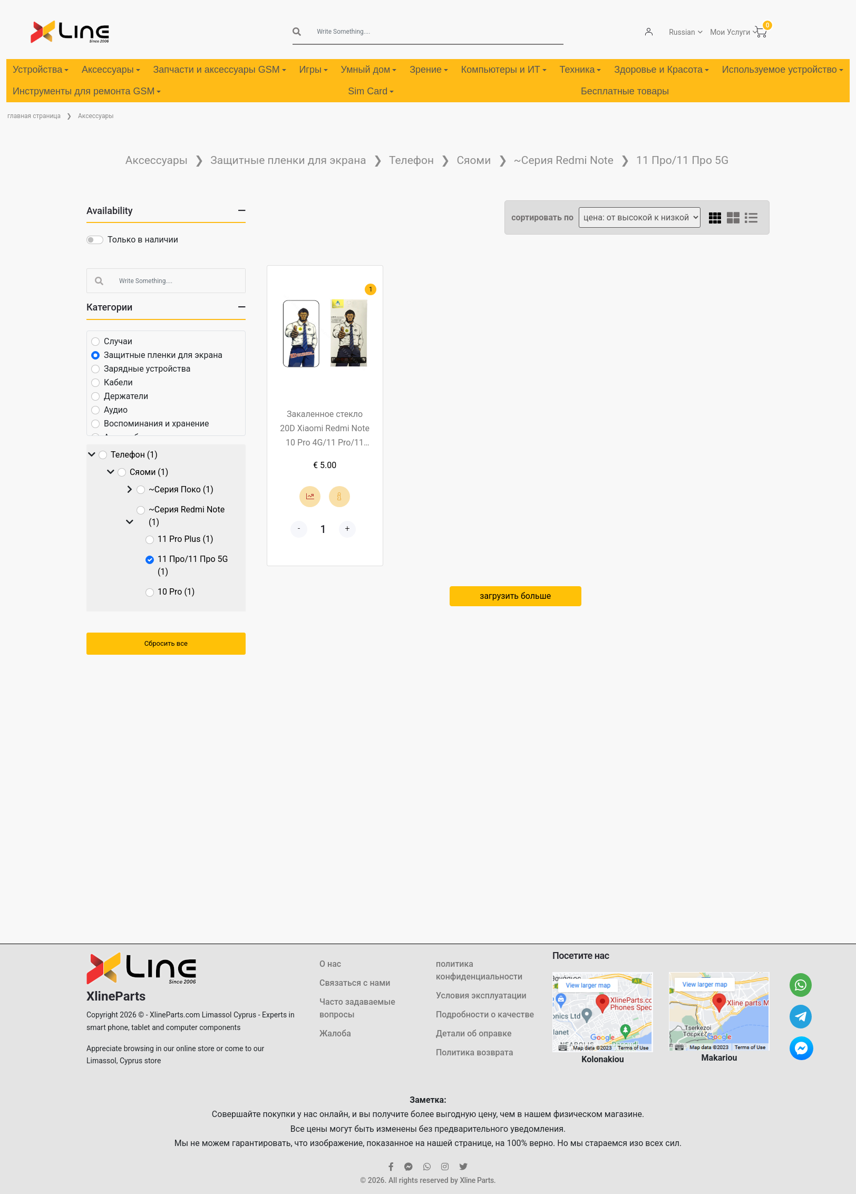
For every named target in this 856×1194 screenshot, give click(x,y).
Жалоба (335, 1033)
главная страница (34, 116)
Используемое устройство (782, 69)
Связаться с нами (354, 983)
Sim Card (371, 91)
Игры (313, 69)
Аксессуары (111, 69)
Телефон (411, 160)
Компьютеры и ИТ (504, 69)
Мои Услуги (729, 32)
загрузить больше (515, 596)
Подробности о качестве (485, 1014)
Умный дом (369, 69)
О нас (330, 964)
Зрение (429, 69)
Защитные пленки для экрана (288, 160)
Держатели (126, 396)
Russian (681, 32)
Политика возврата (474, 1052)
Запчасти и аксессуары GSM (219, 69)
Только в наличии (143, 240)
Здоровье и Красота (661, 69)
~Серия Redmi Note (564, 160)
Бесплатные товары (625, 91)
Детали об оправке (473, 1033)
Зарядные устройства (147, 369)
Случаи (118, 341)
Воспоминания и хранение (156, 424)
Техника (580, 69)
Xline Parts (476, 1180)
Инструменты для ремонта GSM (87, 91)
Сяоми (473, 160)
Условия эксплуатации (481, 996)
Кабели (118, 382)
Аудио (116, 410)
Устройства (41, 69)
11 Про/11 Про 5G (682, 160)
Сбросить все (166, 643)
